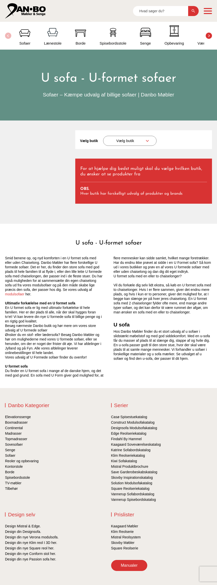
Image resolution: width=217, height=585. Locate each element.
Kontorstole (14, 466)
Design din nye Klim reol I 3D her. (31, 543)
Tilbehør (11, 489)
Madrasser (13, 433)
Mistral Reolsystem (126, 537)
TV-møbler (13, 483)
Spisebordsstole (17, 478)
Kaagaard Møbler (124, 526)
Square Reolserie (124, 548)
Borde (9, 472)
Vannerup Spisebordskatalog (133, 500)
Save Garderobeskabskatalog (134, 472)
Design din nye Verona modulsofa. (31, 537)
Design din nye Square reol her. (29, 548)
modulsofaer (14, 294)
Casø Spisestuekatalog (129, 417)
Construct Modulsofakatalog (133, 422)
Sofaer (10, 455)
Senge (10, 450)
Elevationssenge (18, 417)
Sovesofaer (14, 444)
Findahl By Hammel (126, 439)
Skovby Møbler (122, 543)
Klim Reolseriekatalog (128, 455)
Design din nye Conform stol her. (30, 554)
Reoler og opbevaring (22, 461)
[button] (209, 36)
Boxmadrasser (16, 422)
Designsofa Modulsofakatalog (134, 428)
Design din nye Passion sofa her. (30, 559)
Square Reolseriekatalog (130, 489)
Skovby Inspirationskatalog (132, 478)
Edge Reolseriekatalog (129, 433)
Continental (14, 428)
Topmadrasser (16, 439)
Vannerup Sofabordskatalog (133, 494)
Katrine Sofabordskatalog (131, 450)
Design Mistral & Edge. (23, 526)
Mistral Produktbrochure (130, 466)
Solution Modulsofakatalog (131, 483)
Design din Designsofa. (23, 532)
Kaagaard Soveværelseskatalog (136, 444)
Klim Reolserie (122, 532)
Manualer (129, 565)
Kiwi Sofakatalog (124, 461)
